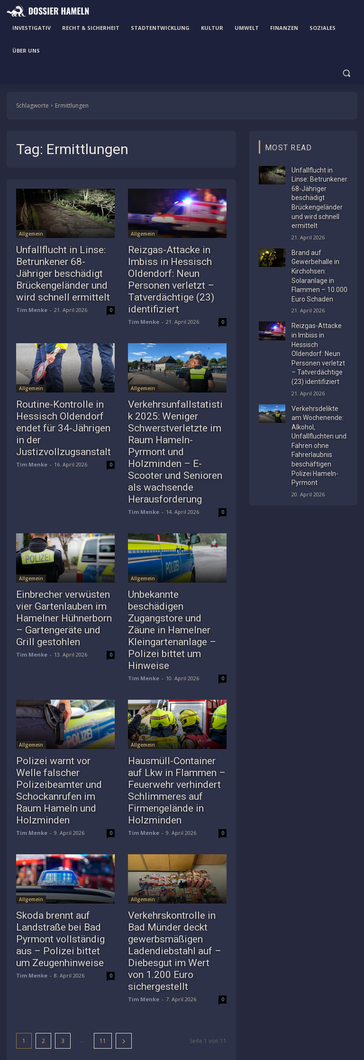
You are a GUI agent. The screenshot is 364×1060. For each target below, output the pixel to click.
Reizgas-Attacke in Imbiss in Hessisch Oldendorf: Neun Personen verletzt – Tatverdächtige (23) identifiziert (174, 270)
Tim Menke (31, 302)
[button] (346, 73)
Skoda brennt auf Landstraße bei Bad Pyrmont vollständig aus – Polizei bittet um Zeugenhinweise (62, 854)
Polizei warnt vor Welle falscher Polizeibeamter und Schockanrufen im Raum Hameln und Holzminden (58, 708)
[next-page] (124, 939)
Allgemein (31, 233)
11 (103, 939)
